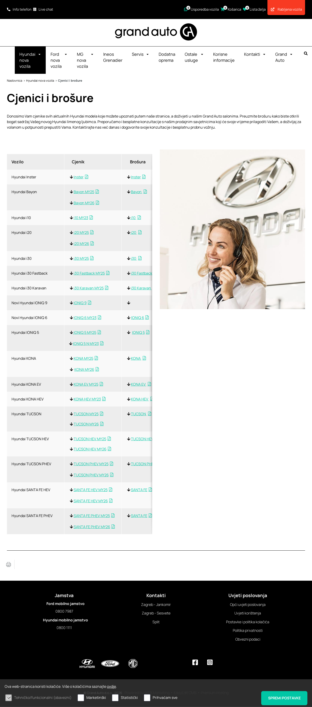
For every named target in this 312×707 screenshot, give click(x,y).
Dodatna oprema (167, 57)
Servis (140, 54)
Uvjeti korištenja (247, 613)
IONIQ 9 (80, 303)
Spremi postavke (283, 698)
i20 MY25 (81, 232)
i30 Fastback (142, 273)
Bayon (136, 192)
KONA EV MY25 (86, 384)
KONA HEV (140, 399)
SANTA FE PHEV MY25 (92, 515)
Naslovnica (14, 81)
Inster (79, 177)
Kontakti (255, 54)
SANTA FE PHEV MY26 (92, 527)
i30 (134, 258)
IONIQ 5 (138, 332)
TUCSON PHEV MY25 (91, 464)
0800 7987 (64, 611)
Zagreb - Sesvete (156, 613)
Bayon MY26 (84, 203)
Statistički (129, 697)
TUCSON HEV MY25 (90, 439)
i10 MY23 (81, 217)
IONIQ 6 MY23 (85, 317)
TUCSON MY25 (86, 414)
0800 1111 (64, 627)
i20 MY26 (81, 243)
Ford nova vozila (59, 60)
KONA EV (138, 384)
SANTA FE (139, 490)
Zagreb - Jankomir (156, 604)
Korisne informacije (224, 57)
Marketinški (96, 697)
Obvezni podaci (247, 639)
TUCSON (139, 414)
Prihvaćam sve (165, 697)
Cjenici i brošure (70, 81)
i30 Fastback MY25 (89, 273)
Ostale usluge (194, 57)
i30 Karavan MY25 (89, 288)
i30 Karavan (141, 288)
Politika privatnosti (248, 630)
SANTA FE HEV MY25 (91, 490)
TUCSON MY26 (86, 424)
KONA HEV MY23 (87, 399)
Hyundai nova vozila (30, 60)
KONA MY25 (83, 358)
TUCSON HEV (142, 439)
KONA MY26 (84, 369)
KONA (136, 358)
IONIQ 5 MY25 (84, 332)
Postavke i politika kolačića (247, 622)
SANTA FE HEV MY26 (91, 501)
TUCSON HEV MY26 (90, 449)
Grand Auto (284, 57)
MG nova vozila (85, 60)
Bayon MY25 (84, 192)
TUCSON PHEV (144, 464)
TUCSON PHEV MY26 (91, 475)
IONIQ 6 (137, 317)
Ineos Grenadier (112, 57)
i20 (133, 232)
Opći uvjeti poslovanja (248, 604)
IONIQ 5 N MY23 (86, 343)
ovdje (111, 686)
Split (156, 622)
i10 (133, 217)
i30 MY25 (81, 258)
